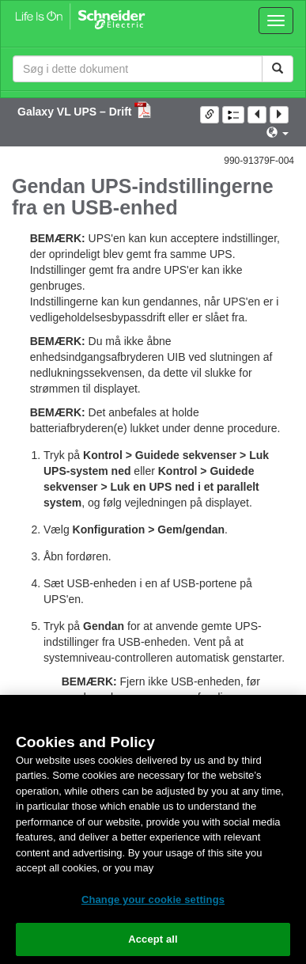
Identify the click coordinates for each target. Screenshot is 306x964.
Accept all (153, 939)
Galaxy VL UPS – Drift (75, 111)
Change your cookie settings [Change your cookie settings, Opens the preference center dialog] (153, 899)
